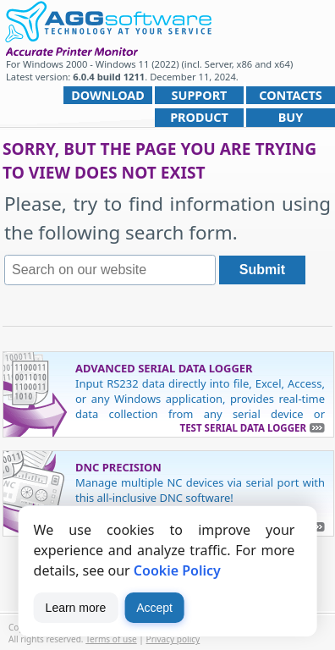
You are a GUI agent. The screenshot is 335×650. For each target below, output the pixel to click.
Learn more (76, 607)
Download (108, 95)
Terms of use (111, 639)
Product (199, 117)
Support (200, 95)
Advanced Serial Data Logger (164, 368)
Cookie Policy (177, 570)
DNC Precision (118, 467)
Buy (290, 117)
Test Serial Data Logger (243, 427)
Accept (154, 607)
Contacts (290, 95)
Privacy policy (173, 639)
